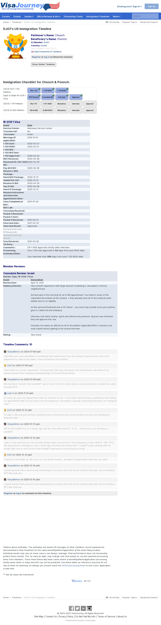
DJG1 (46, 42)
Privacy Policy (66, 616)
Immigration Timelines (97, 16)
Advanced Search (149, 22)
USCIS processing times (73, 565)
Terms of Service (106, 616)
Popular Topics (129, 22)
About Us (122, 616)
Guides (28, 16)
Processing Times (73, 16)
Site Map (38, 616)
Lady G (10, 393)
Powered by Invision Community (80, 620)
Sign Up (151, 6)
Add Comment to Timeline (47, 51)
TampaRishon (13, 351)
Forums (6, 16)
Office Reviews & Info (48, 16)
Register (36, 57)
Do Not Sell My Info (85, 616)
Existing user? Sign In (129, 6)
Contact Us (51, 616)
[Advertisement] (40, 521)
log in (47, 57)
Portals (17, 16)
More (116, 16)
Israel (44, 45)
